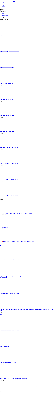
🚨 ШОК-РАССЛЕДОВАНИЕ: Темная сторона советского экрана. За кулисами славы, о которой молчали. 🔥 (18, 241)
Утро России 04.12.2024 (7, 115)
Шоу (2, 14)
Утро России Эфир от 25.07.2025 (9, 51)
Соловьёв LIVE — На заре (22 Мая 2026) (10, 293)
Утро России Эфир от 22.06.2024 (9, 147)
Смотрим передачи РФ (7, 2)
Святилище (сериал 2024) (6, 227)
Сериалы (3, 6)
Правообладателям (5, 15)
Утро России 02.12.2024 (7, 131)
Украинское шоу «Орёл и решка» (8, 362)
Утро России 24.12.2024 (7, 83)
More (1, 245)
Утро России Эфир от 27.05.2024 (9, 179)
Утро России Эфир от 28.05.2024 (9, 163)
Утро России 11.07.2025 (7, 67)
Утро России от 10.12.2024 (7, 99)
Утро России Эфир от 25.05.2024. (9, 195)
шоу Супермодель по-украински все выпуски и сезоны (13, 378)
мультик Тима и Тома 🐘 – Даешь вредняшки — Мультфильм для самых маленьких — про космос (17, 213)
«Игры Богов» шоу (4, 346)
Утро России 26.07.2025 (7, 34)
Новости (3, 5)
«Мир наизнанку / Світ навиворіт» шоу (9, 330)
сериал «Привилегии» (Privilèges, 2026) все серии (12, 259)
